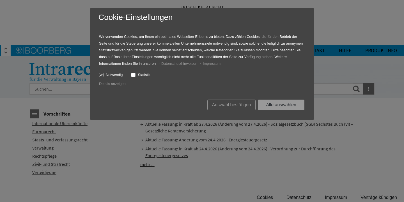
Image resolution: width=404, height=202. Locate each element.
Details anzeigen (112, 84)
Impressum (212, 63)
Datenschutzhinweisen (179, 63)
